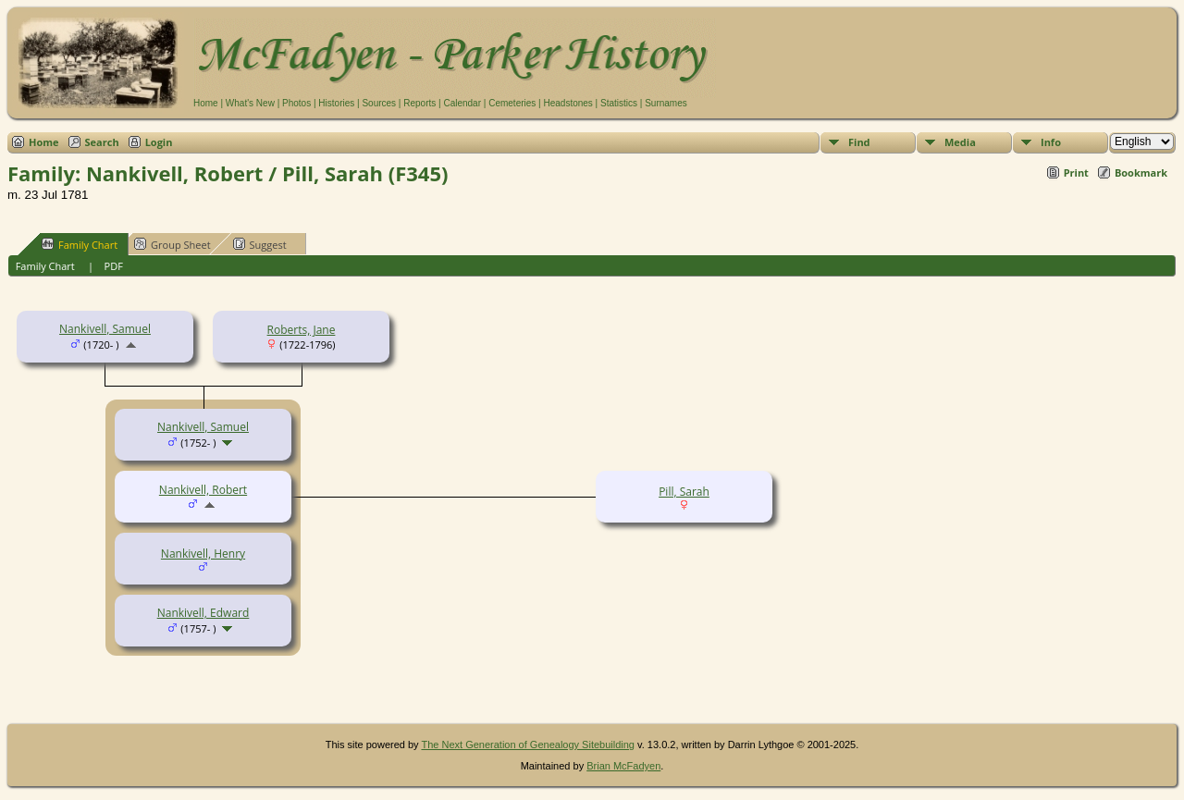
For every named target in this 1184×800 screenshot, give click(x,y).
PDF (114, 266)
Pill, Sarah (684, 491)
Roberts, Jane (301, 330)
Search (102, 142)
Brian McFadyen (623, 765)
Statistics (618, 103)
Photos (296, 103)
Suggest (260, 244)
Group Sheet (172, 244)
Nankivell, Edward (203, 613)
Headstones (567, 103)
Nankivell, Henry (203, 553)
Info (1051, 142)
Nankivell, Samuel (105, 329)
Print (1076, 172)
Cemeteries (512, 103)
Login (159, 142)
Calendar (462, 103)
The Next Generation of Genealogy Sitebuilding (528, 744)
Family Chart (79, 244)
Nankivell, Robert (203, 490)
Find (859, 142)
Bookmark (1141, 172)
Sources (379, 103)
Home (205, 103)
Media (960, 142)
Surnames (666, 103)
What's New (250, 103)
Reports (419, 103)
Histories (336, 103)
